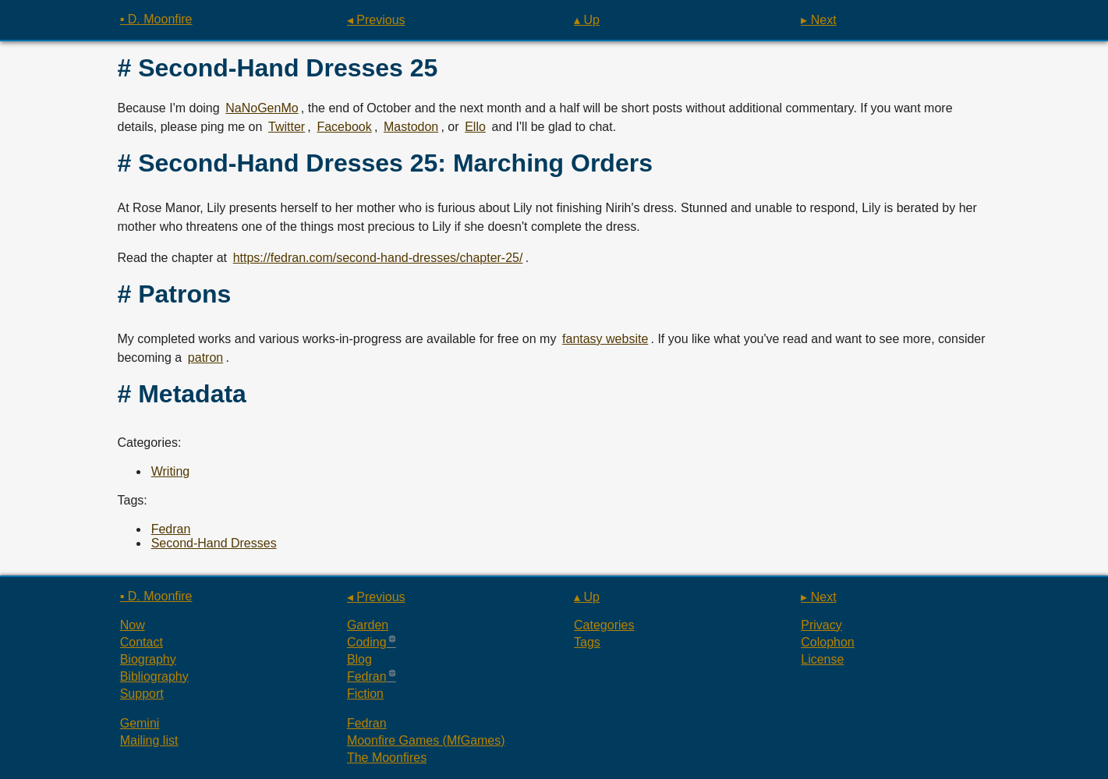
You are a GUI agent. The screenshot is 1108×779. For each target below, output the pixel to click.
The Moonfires (387, 757)
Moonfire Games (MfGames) (426, 740)
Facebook (344, 126)
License (822, 659)
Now (132, 625)
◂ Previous (376, 20)
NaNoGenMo (261, 108)
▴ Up (587, 20)
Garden (367, 625)
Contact (141, 642)
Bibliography (154, 676)
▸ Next (818, 20)
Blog (359, 659)
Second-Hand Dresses (214, 543)
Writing (170, 471)
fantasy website (605, 338)
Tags (587, 642)
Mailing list (149, 740)
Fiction (365, 693)
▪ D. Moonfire (156, 19)
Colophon (828, 642)
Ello (475, 126)
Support (142, 693)
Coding (367, 642)
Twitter (286, 126)
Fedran (171, 529)
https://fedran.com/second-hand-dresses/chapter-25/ (378, 257)
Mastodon (411, 126)
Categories (604, 625)
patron (205, 357)
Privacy (821, 625)
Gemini (140, 723)
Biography (148, 659)
